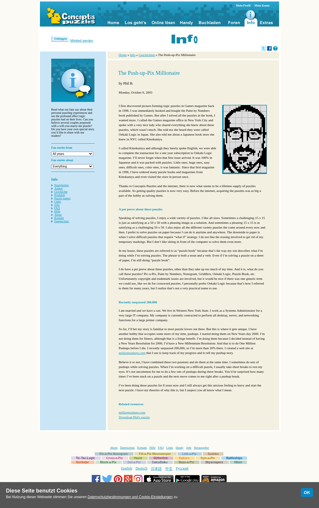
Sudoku (213, 454)
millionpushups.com (132, 353)
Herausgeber (201, 447)
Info (132, 55)
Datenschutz (61, 221)
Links (57, 201)
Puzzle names (62, 198)
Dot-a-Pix (134, 462)
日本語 (156, 469)
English (126, 468)
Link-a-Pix (189, 454)
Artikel (58, 188)
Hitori (238, 462)
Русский (182, 468)
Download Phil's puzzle (134, 417)
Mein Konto (262, 5)
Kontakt (59, 218)
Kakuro (184, 458)
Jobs (57, 204)
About (58, 214)
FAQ (57, 208)
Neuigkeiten (61, 185)
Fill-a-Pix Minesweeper (155, 454)
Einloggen (60, 38)
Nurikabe (82, 462)
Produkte (59, 195)
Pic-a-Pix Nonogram (113, 454)
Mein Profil (243, 5)
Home (123, 55)
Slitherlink (160, 458)
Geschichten (147, 55)
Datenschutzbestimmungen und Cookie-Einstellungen (130, 497)
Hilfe (57, 211)
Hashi (138, 458)
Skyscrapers (214, 462)
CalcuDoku (159, 462)
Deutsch (141, 468)
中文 (168, 469)
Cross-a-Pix (114, 458)
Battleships (234, 458)
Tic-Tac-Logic (85, 458)
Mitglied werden (81, 40)
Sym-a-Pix (207, 458)
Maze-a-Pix (186, 462)
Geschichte (60, 191)
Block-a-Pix (108, 462)
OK (307, 492)
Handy (180, 447)
